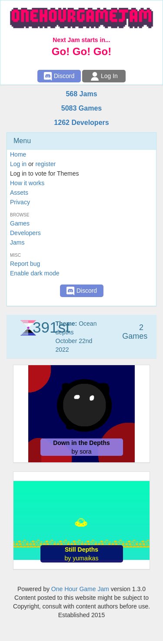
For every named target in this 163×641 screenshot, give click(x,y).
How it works (27, 183)
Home (18, 154)
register (45, 163)
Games (20, 223)
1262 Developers (81, 122)
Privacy (20, 202)
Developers (25, 232)
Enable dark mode (35, 273)
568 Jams (81, 94)
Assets (19, 192)
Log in (18, 163)
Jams (17, 242)
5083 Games (81, 108)
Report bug (25, 263)
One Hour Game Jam (80, 588)
